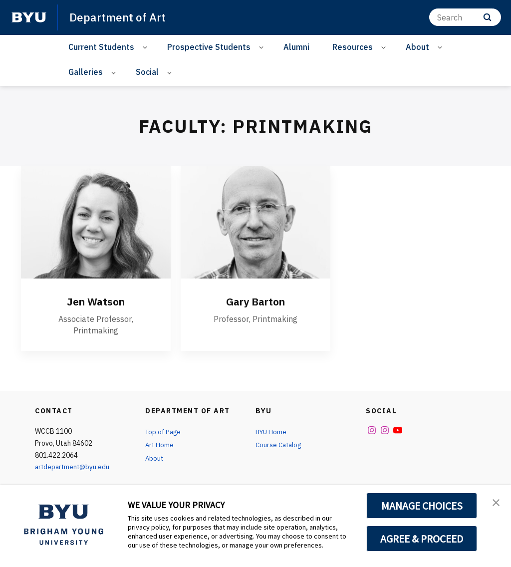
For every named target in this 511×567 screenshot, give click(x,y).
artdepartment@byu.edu (73, 466)
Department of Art (119, 17)
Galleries (85, 72)
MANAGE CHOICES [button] (422, 506)
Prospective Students (209, 47)
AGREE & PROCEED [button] (422, 539)
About (417, 47)
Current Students (101, 47)
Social (147, 72)
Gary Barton (255, 301)
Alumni (296, 47)
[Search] (465, 17)
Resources (352, 47)
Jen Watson (96, 301)
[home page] (28, 17)
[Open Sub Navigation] (146, 47)
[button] (495, 503)
